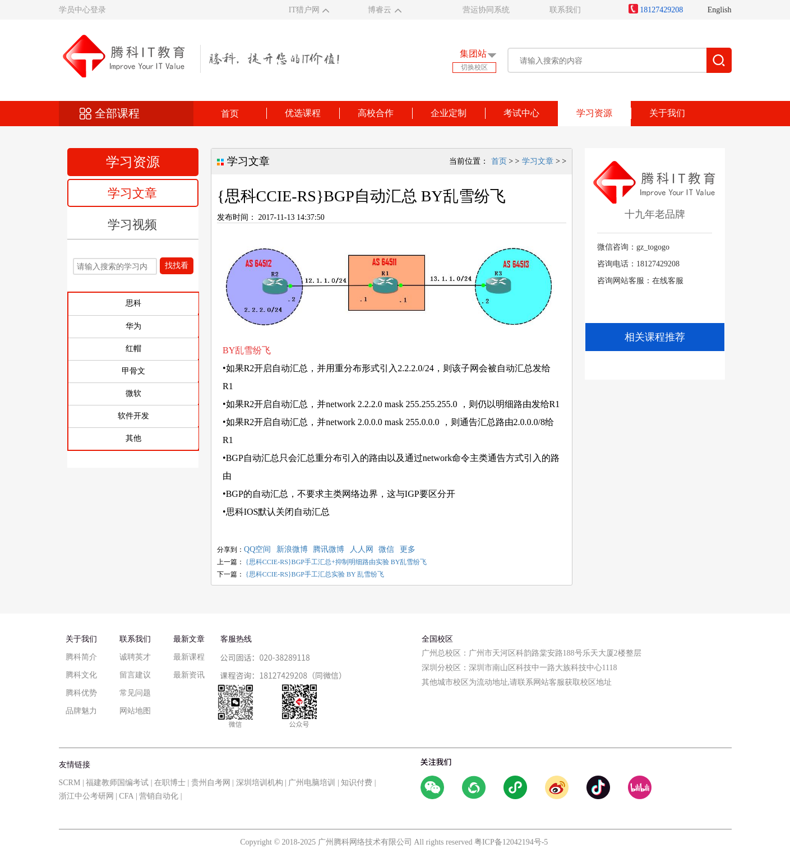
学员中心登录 (82, 10)
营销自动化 (158, 796)
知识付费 (356, 782)
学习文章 (132, 193)
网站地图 (135, 711)
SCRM (70, 782)
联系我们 (565, 10)
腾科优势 (81, 693)
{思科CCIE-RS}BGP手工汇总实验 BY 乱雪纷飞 (315, 574)
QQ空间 (257, 549)
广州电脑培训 (311, 782)
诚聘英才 (135, 657)
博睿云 (379, 10)
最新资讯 (189, 675)
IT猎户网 (304, 10)
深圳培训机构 (259, 782)
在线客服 (667, 280)
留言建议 (135, 675)
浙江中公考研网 (86, 796)
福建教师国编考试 (117, 782)
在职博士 (170, 782)
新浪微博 (292, 549)
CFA (126, 796)
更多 (407, 549)
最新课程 (189, 657)
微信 (386, 549)
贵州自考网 (210, 782)
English (720, 10)
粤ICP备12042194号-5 (511, 842)
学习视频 (132, 225)
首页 (230, 113)
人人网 (361, 549)
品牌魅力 (81, 711)
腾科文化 (81, 675)
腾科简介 (81, 657)
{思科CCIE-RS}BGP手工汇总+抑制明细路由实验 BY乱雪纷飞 (336, 562)
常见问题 (135, 693)
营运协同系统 (486, 10)
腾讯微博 (328, 549)
